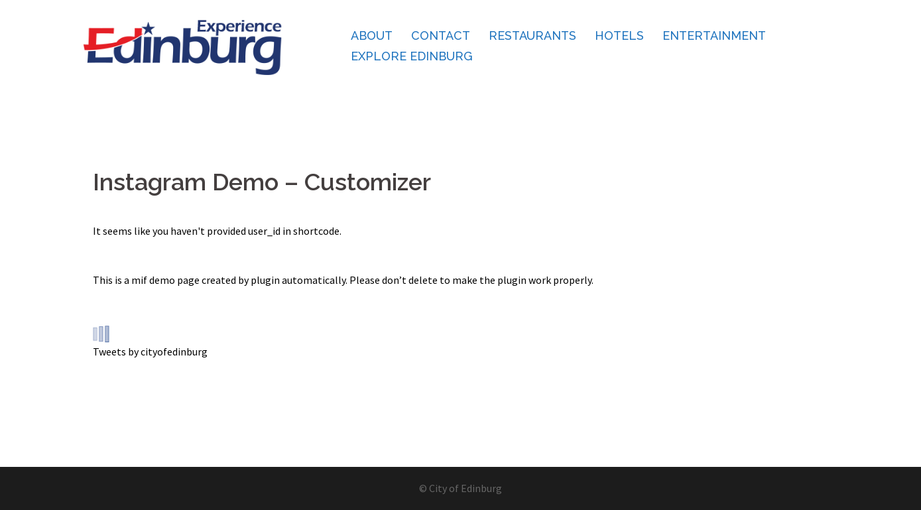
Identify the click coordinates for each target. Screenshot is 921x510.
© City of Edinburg (460, 488)
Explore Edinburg (412, 56)
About (372, 35)
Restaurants (532, 35)
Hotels (619, 35)
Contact (440, 35)
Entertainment (714, 35)
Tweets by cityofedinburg (150, 351)
